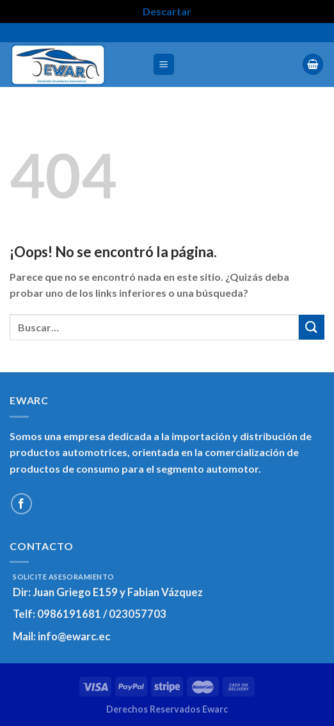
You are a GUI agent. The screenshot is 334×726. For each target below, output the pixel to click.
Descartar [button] (167, 11)
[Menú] (164, 64)
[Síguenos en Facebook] (21, 503)
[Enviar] (311, 327)
